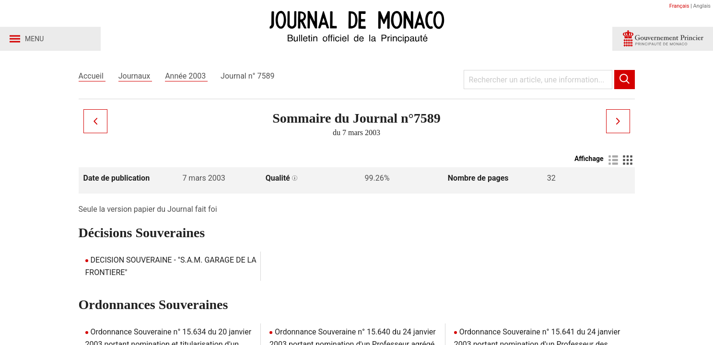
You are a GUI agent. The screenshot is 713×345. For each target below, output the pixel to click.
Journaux (135, 75)
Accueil (92, 75)
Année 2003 (186, 75)
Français (679, 6)
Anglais (702, 6)
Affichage (589, 158)
